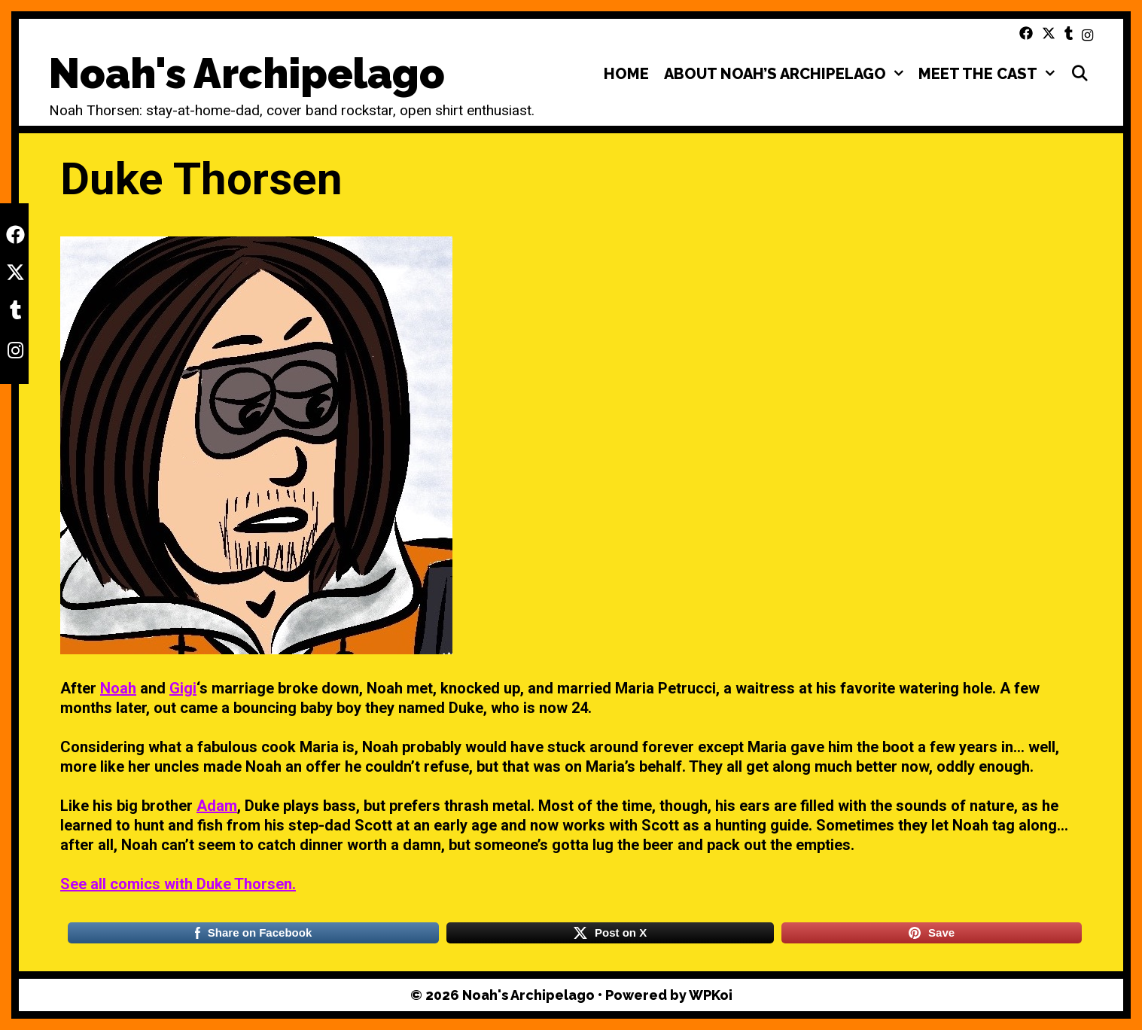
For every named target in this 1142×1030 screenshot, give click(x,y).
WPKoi (710, 995)
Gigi (182, 688)
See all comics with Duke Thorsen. (178, 884)
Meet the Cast (990, 73)
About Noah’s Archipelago (787, 73)
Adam (216, 806)
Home (626, 74)
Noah (118, 688)
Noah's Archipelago (247, 73)
